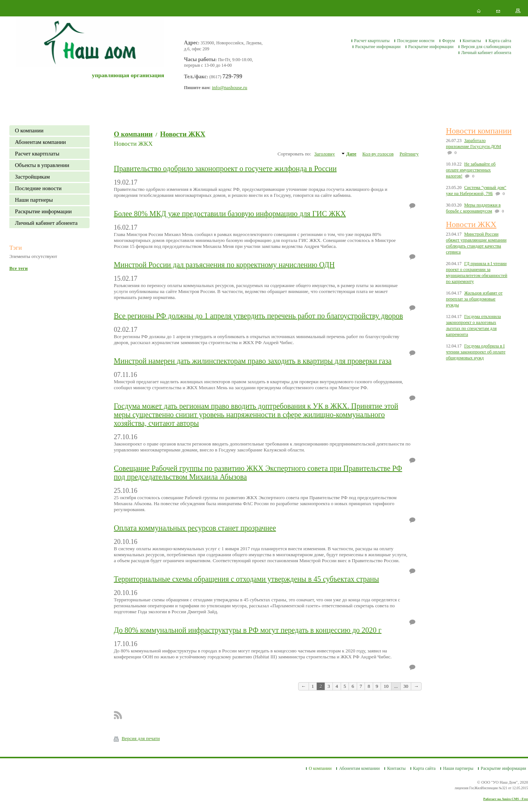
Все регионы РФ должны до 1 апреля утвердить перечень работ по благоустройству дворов (258, 316)
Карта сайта (499, 40)
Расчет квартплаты (372, 40)
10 (386, 686)
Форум (448, 40)
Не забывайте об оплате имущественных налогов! (471, 170)
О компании (29, 130)
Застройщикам (32, 177)
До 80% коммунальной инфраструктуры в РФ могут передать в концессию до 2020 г (247, 630)
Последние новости (415, 40)
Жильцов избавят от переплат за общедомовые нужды (474, 299)
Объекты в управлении (42, 165)
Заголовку (324, 154)
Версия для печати (137, 739)
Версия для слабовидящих (486, 46)
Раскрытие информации (378, 46)
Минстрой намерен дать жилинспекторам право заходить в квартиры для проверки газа (252, 361)
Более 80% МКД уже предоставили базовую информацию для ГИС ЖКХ (230, 214)
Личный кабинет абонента (486, 52)
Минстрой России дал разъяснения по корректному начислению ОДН (224, 265)
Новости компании (479, 130)
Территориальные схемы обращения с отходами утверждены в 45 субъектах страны (246, 579)
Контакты (472, 40)
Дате (351, 154)
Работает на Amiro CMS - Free (505, 799)
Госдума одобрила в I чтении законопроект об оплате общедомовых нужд (476, 352)
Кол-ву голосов (378, 154)
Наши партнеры (34, 200)
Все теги (18, 268)
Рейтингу (409, 154)
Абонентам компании (40, 142)
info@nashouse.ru (229, 87)
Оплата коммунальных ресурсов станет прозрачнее (195, 528)
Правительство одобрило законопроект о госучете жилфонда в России (225, 168)
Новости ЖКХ (182, 134)
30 (405, 686)
